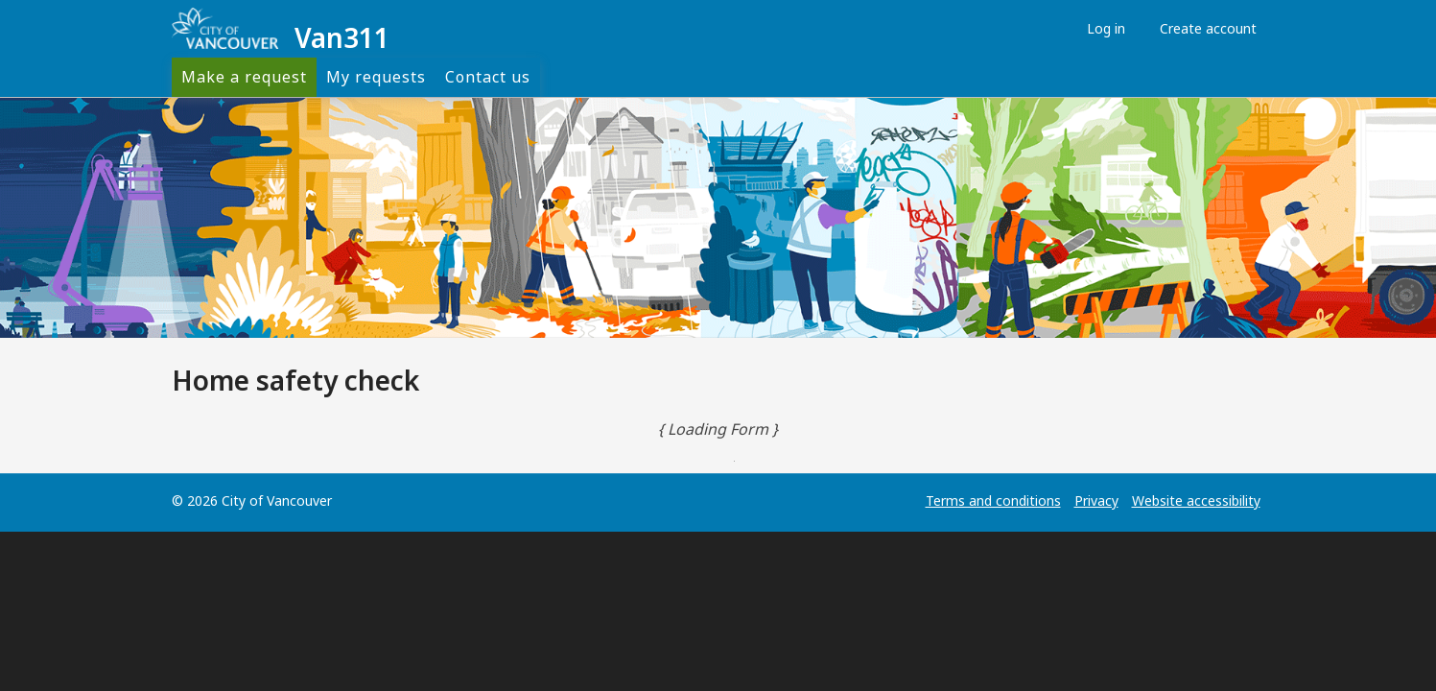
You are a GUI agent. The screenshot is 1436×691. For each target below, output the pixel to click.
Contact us (487, 76)
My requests (376, 76)
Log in (1101, 28)
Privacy (1096, 500)
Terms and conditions (993, 500)
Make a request (244, 76)
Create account (1203, 28)
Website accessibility (1196, 500)
